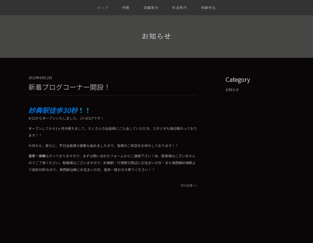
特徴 (126, 8)
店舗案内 (150, 8)
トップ (103, 8)
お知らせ (232, 89)
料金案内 (179, 8)
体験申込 (208, 8)
